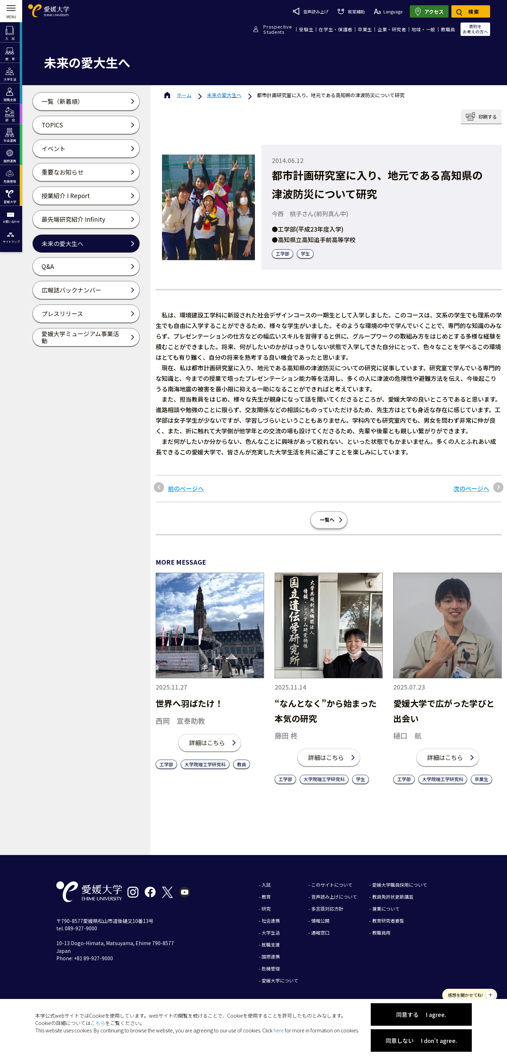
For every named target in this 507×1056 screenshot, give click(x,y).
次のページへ (471, 488)
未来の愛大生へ (224, 95)
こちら (97, 1022)
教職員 (448, 29)
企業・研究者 (391, 29)
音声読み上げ (310, 11)
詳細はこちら (207, 742)
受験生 (306, 29)
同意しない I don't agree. (421, 1040)
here (279, 1030)
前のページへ (186, 488)
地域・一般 (424, 29)
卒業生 (365, 29)
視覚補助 (351, 11)
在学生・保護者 (335, 29)
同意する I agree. (421, 1014)
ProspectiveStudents (277, 29)
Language (388, 11)
